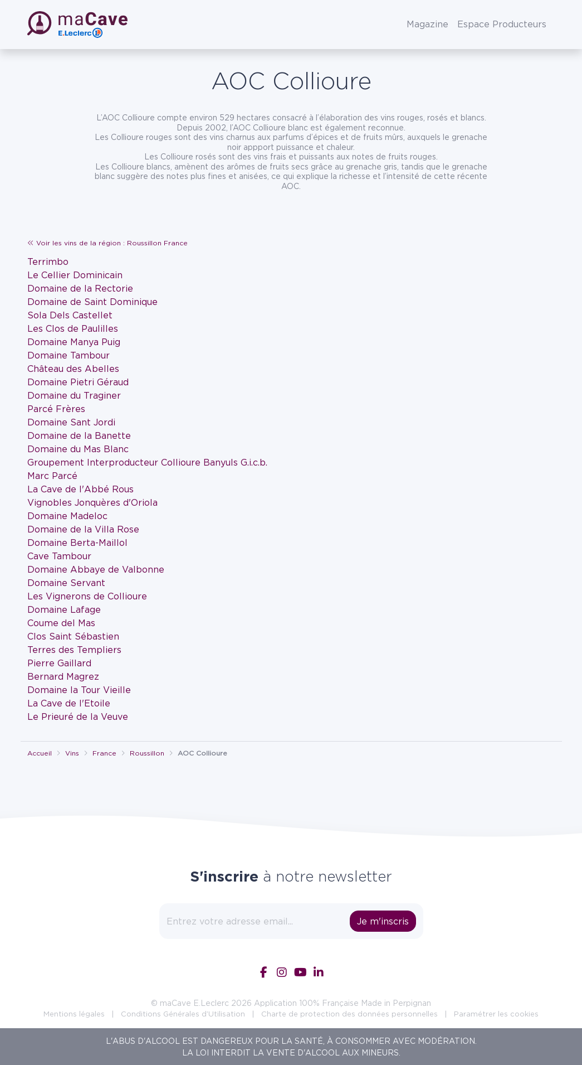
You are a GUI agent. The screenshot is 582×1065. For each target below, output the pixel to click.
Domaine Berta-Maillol (77, 543)
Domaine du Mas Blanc (78, 449)
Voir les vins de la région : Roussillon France (107, 242)
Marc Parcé (52, 476)
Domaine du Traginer (74, 395)
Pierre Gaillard (59, 663)
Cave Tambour (59, 556)
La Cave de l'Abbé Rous (80, 489)
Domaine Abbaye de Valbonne (95, 569)
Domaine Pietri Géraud (78, 382)
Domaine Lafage (64, 609)
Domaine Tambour (68, 355)
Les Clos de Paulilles (72, 328)
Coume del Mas (61, 623)
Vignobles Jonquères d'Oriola (92, 502)
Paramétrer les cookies (496, 1014)
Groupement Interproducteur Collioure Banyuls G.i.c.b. (147, 462)
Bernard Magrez (63, 676)
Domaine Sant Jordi (71, 422)
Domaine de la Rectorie (80, 288)
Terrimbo (48, 261)
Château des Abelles (73, 369)
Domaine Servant (66, 583)
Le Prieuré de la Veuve (77, 716)
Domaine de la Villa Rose (83, 529)
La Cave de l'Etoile (68, 703)
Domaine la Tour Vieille (79, 690)
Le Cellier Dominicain (75, 275)
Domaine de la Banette (79, 435)
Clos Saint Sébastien (73, 636)
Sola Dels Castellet (70, 315)
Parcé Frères (56, 409)
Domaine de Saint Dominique (92, 302)
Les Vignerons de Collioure (87, 596)
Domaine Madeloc (67, 516)
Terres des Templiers (74, 650)
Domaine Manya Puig (73, 342)
